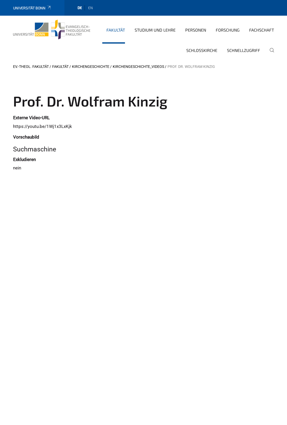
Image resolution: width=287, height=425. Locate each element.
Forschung (228, 29)
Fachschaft (261, 29)
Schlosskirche (201, 50)
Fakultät (115, 29)
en (90, 7)
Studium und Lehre (155, 29)
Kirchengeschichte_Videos (138, 66)
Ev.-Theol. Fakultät (31, 66)
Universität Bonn (32, 8)
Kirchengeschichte (90, 66)
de (79, 7)
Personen (195, 29)
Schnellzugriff (243, 50)
